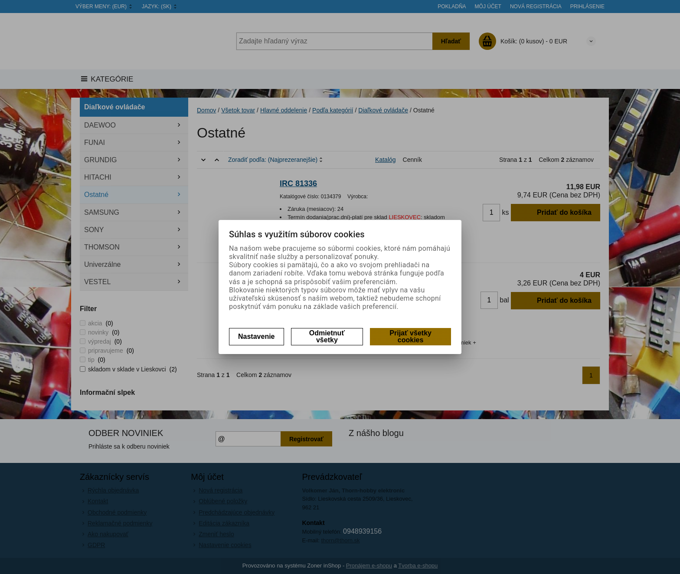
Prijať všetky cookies (410, 336)
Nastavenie (256, 336)
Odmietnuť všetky (327, 336)
